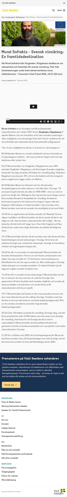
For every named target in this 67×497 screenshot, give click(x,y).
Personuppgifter (9, 467)
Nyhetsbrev (7, 445)
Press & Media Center (11, 402)
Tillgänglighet (8, 471)
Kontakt (5, 424)
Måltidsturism (20, 17)
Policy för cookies (10, 475)
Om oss (5, 420)
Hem (3, 17)
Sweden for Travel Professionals (16, 410)
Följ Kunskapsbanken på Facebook (17, 454)
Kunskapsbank (10, 17)
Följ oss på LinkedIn (11, 450)
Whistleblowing (9, 480)
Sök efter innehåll (10, 458)
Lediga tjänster (8, 428)
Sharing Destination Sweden (14, 406)
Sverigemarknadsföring (12, 436)
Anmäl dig (9, 385)
